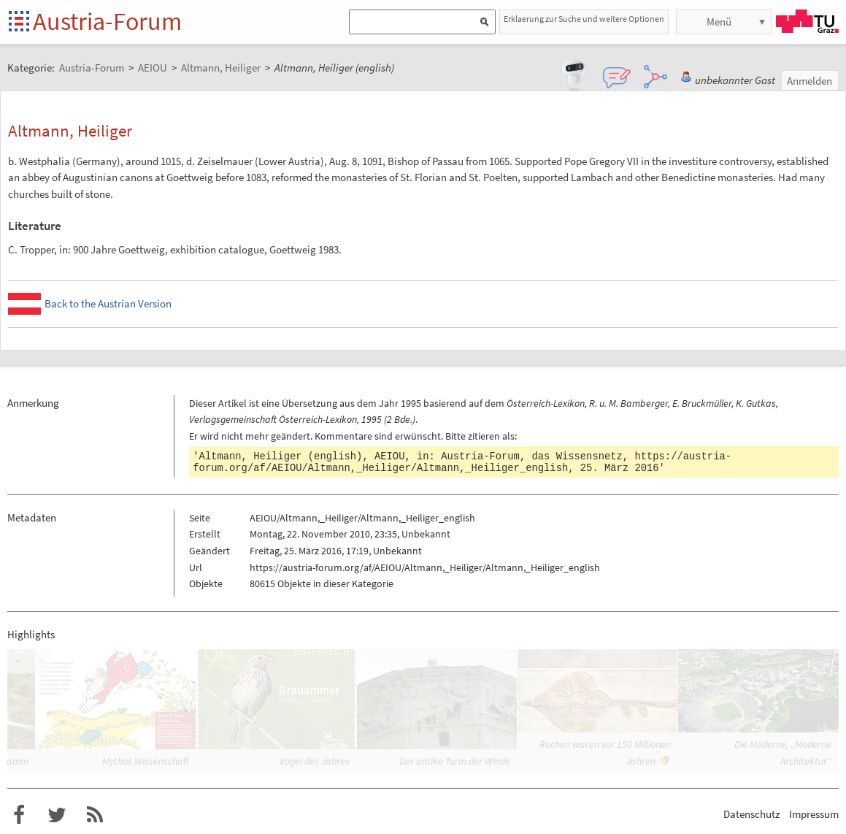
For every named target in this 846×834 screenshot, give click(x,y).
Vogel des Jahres (315, 761)
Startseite (20, 22)
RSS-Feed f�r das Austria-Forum (95, 815)
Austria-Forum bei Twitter (57, 815)
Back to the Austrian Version (108, 303)
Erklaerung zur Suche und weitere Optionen (584, 18)
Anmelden (809, 81)
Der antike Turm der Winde (454, 761)
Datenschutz (751, 814)
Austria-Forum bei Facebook (19, 815)
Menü (719, 21)
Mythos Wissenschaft (145, 761)
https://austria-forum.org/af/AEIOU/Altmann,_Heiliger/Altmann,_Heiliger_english (462, 462)
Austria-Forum (107, 21)
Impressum (814, 814)
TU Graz (807, 21)
